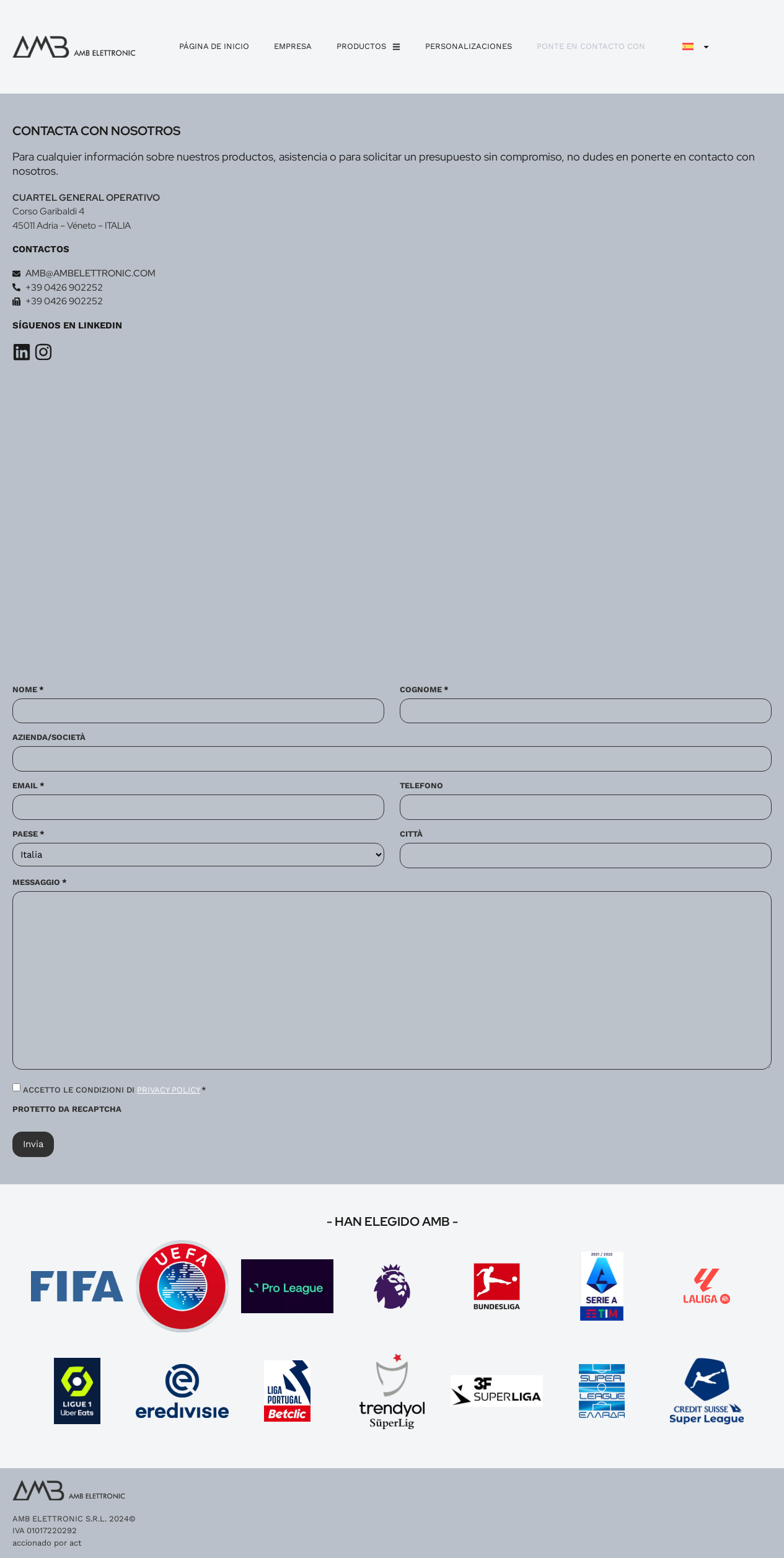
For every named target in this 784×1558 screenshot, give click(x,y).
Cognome (424, 689)
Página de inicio (214, 46)
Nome (28, 689)
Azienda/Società (49, 738)
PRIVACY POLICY (168, 1089)
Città (411, 834)
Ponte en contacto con (591, 46)
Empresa (293, 46)
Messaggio (39, 882)
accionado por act (46, 1542)
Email (28, 785)
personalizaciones (468, 46)
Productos (368, 47)
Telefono (421, 785)
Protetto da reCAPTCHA (66, 1109)
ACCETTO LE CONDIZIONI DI (114, 1090)
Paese (28, 834)
